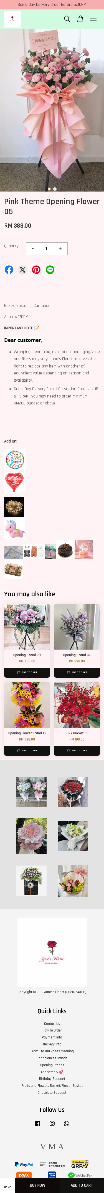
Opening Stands (52, 1065)
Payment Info (52, 1037)
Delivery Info (52, 1044)
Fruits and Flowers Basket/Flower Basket (52, 1085)
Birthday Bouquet (52, 1079)
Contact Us (52, 1023)
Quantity (11, 246)
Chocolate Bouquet (52, 1092)
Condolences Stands (52, 1058)
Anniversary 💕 (52, 1072)
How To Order (52, 1030)
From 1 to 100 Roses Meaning (52, 1051)
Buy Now (37, 1185)
